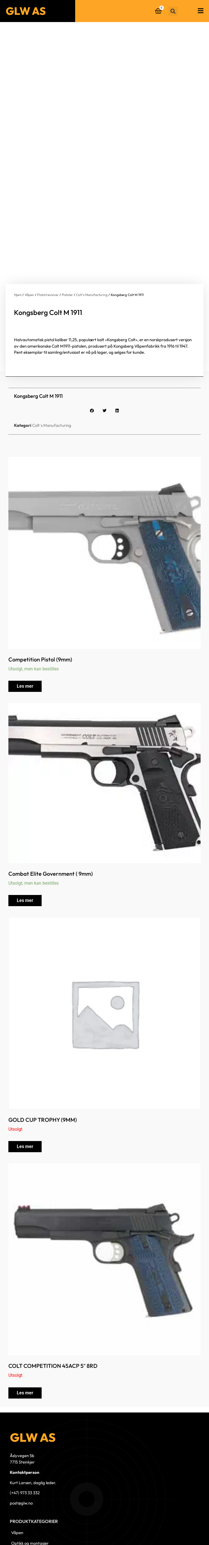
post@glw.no (21, 1441)
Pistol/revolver (48, 233)
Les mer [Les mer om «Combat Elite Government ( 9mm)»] (25, 838)
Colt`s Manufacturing (92, 233)
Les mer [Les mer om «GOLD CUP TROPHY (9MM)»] (25, 1084)
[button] (173, 11)
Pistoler (67, 233)
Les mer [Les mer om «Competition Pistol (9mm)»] (25, 624)
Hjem (18, 233)
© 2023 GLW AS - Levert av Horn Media (176, 1532)
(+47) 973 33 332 (25, 1430)
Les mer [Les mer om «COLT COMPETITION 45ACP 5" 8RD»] (25, 1331)
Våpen (29, 233)
